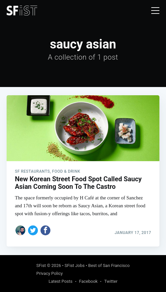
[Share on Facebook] (45, 230)
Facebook (88, 281)
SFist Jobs (75, 265)
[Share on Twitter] (33, 230)
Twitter (110, 281)
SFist (41, 265)
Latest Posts (60, 281)
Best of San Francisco (109, 265)
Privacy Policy (49, 273)
